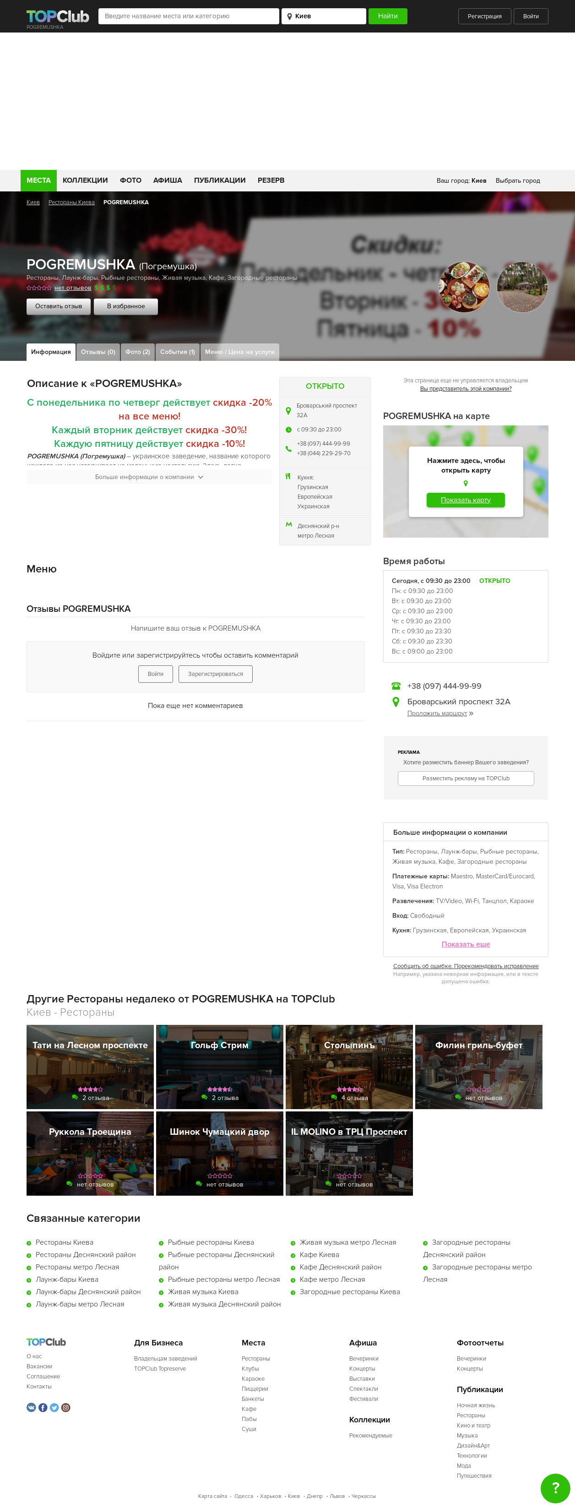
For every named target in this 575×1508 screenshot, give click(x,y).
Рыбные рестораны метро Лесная (224, 1279)
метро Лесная (316, 535)
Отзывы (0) (98, 352)
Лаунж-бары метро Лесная (80, 1304)
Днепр (315, 1496)
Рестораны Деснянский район (86, 1254)
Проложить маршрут (440, 713)
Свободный (427, 916)
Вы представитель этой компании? (466, 388)
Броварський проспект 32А (327, 410)
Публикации (220, 180)
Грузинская (313, 487)
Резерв (271, 180)
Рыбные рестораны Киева (211, 1242)
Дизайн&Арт (473, 1445)
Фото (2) (137, 352)
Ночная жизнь (476, 1405)
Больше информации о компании (149, 477)
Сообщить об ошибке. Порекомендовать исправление (466, 966)
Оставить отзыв (58, 306)
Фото (130, 180)
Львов (337, 1496)
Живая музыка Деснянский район (224, 1304)
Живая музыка (184, 278)
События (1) (177, 352)
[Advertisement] (287, 101)
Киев (33, 202)
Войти (531, 16)
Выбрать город (518, 181)
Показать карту (466, 500)
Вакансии (39, 1366)
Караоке (522, 901)
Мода (464, 1466)
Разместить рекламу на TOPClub (466, 778)
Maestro (462, 876)
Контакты (39, 1386)
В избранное (126, 306)
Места (39, 180)
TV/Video (449, 901)
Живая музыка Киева (203, 1291)
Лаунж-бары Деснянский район (88, 1291)
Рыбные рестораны (130, 278)
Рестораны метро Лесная (77, 1267)
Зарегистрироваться (215, 674)
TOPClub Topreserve (160, 1368)
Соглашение (43, 1376)
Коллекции (85, 180)
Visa (398, 886)
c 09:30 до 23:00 (319, 429)
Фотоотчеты (480, 1343)
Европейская (315, 497)
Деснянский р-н (318, 526)
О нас (34, 1356)
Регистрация (485, 16)
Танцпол (494, 901)
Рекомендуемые (370, 1435)
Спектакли (363, 1389)
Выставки (362, 1379)
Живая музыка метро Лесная (348, 1242)
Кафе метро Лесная (332, 1279)
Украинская (314, 506)
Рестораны (43, 278)
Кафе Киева (319, 1254)
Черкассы (364, 1496)
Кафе (216, 278)
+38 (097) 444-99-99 (323, 443)
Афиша (167, 180)
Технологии (472, 1455)
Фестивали (363, 1399)
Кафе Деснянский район (341, 1267)
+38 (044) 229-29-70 (324, 453)
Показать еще (466, 944)
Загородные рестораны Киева (350, 1291)
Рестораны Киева (72, 202)
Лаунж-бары (80, 278)
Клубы (250, 1368)
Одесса (243, 1496)
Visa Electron (425, 886)
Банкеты (253, 1399)
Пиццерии (255, 1389)
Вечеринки (364, 1358)
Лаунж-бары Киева (67, 1279)
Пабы (249, 1419)
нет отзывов (73, 288)
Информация (51, 352)
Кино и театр (473, 1425)
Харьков (270, 1496)
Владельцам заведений (165, 1358)
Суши (249, 1429)
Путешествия (474, 1476)
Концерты (362, 1368)
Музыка (467, 1435)
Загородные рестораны (263, 278)
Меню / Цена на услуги (240, 352)
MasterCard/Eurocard (505, 876)
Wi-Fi (472, 901)
